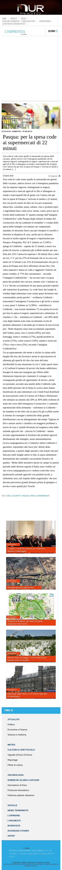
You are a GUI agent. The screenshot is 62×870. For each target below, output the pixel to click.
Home (4, 18)
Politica (11, 724)
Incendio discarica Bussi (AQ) (20, 587)
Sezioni (51, 31)
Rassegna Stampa (18, 831)
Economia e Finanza (17, 729)
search (41, 31)
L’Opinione (14, 815)
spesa (32, 496)
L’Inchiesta (14, 820)
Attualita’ (14, 719)
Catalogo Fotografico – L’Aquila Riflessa (18, 21)
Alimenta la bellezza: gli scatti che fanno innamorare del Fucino (24, 622)
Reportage (13, 760)
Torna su (8, 710)
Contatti (13, 18)
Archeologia (16, 775)
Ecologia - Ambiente (11, 131)
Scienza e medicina (17, 734)
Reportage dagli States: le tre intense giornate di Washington (27, 695)
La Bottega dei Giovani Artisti (13, 23)
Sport (11, 836)
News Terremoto (18, 810)
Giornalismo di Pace (17, 785)
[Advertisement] (31, 68)
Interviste (14, 825)
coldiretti (16, 496)
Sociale (12, 805)
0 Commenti (52, 176)
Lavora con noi (45, 21)
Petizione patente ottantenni (21, 795)
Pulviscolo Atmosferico (18, 790)
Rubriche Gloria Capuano (23, 780)
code (8, 496)
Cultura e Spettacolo (21, 750)
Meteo (23, 18)
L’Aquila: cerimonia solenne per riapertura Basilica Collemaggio (26, 549)
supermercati (42, 496)
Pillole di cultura (15, 765)
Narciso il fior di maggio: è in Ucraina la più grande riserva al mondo (26, 658)
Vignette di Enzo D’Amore (20, 755)
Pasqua (25, 496)
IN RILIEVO (27, 131)
